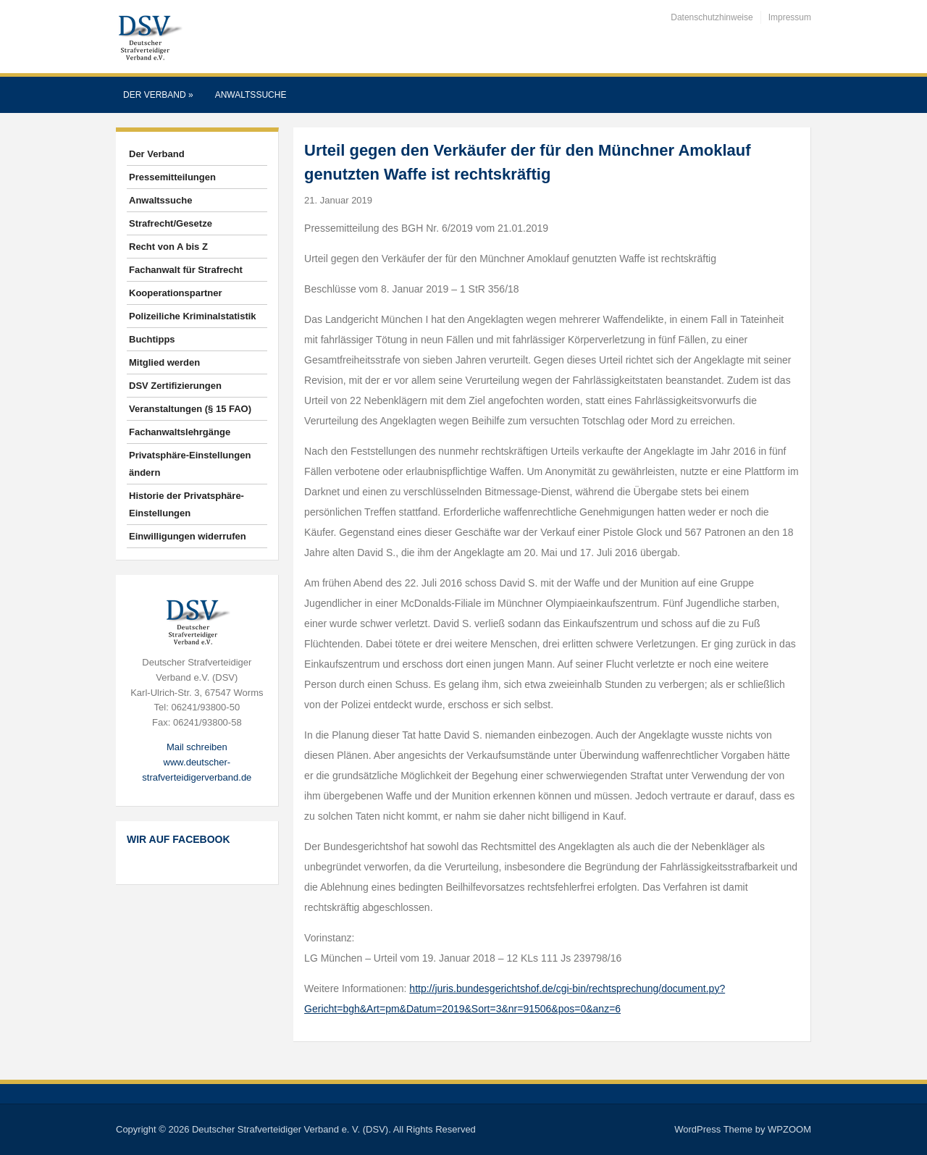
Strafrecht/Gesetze (170, 223)
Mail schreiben (197, 747)
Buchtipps (152, 339)
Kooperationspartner (175, 292)
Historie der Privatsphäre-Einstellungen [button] (186, 504)
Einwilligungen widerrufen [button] (187, 536)
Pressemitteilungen (172, 177)
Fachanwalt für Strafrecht (186, 269)
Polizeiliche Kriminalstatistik (192, 316)
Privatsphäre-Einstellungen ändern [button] (190, 464)
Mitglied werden (164, 362)
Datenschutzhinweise (711, 17)
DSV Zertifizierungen (175, 385)
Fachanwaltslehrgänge (179, 432)
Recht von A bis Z (168, 246)
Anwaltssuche (251, 95)
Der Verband (158, 95)
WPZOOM (789, 1129)
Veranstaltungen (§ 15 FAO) (190, 408)
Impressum (789, 17)
